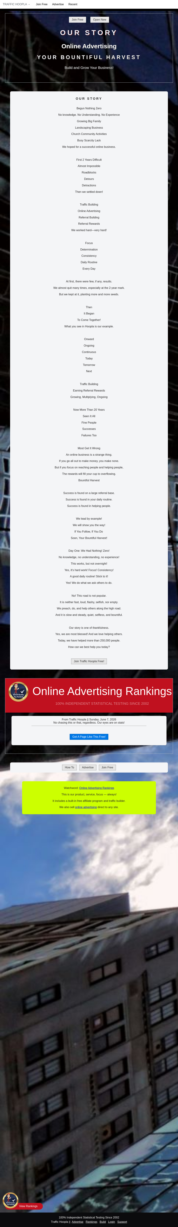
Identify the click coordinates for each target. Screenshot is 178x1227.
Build (103, 1221)
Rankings (91, 1221)
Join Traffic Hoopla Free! (89, 661)
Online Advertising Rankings (89, 699)
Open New (99, 19)
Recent (72, 4)
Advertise (58, 4)
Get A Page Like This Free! (89, 736)
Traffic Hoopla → (16, 4)
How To (69, 767)
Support (122, 1221)
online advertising (86, 807)
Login (111, 1221)
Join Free (42, 4)
